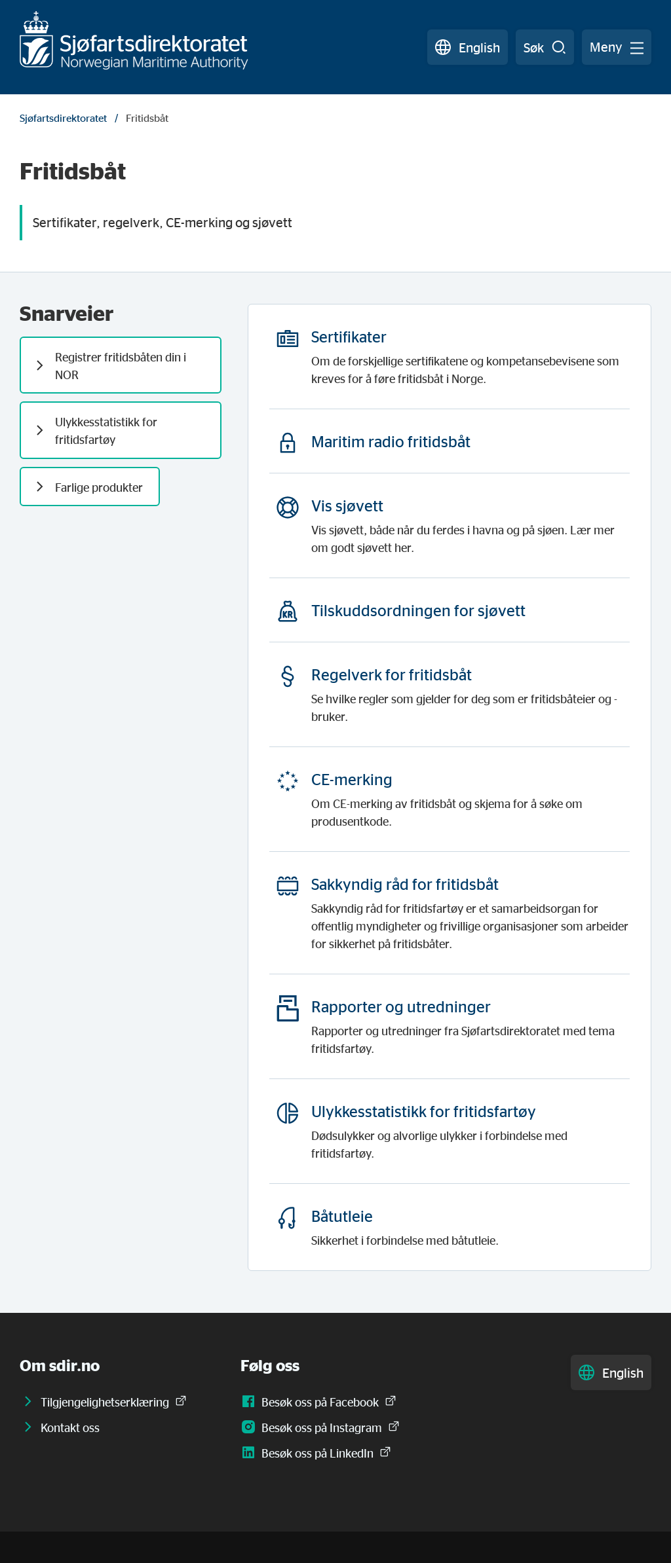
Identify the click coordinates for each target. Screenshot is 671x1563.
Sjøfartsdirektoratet (63, 117)
